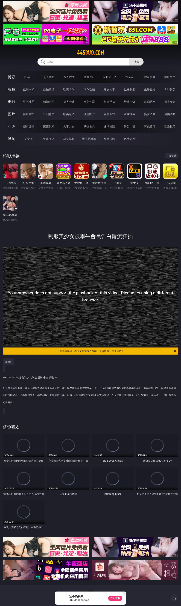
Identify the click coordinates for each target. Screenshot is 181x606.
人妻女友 (69, 126)
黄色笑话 (149, 126)
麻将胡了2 (109, 77)
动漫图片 (89, 114)
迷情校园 (109, 126)
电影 (11, 101)
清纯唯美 (129, 114)
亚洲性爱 (28, 102)
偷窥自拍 (28, 114)
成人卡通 (69, 102)
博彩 (11, 77)
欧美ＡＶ (69, 89)
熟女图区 (149, 114)
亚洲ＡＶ (28, 89)
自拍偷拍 (48, 89)
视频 (11, 89)
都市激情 (28, 126)
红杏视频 (109, 139)
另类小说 (129, 126)
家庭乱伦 (48, 126)
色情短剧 (129, 139)
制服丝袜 (109, 102)
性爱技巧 (170, 126)
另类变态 (170, 102)
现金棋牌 (149, 77)
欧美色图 (69, 114)
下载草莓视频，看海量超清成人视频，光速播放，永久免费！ (117, 351)
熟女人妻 (109, 89)
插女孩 (28, 139)
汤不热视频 (89, 139)
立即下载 (115, 598)
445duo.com (90, 52)
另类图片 (170, 114)
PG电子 (28, 77)
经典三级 (129, 102)
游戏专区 (89, 77)
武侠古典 (89, 126)
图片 (11, 114)
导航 (11, 138)
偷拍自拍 (48, 102)
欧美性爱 (89, 102)
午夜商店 (48, 139)
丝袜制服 (129, 89)
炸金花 (129, 77)
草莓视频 (69, 139)
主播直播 (149, 89)
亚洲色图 (48, 114)
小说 (11, 126)
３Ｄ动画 (89, 89)
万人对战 (69, 77)
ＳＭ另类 (170, 89)
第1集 (8, 361)
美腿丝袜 (109, 114)
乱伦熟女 (149, 102)
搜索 (136, 62)
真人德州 (48, 77)
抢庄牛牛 (170, 77)
